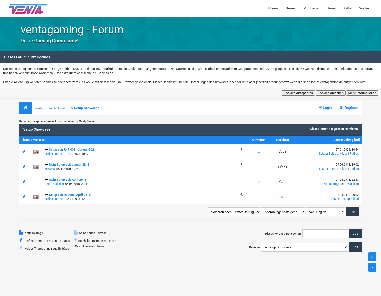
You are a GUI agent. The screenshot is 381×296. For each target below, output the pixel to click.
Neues (291, 8)
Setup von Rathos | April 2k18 (70, 195)
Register (349, 108)
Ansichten (282, 140)
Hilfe (347, 8)
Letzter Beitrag (343, 140)
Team (331, 8)
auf (357, 140)
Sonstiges (64, 108)
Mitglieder (311, 8)
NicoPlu (50, 169)
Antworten (258, 140)
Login (325, 108)
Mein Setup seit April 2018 (68, 179)
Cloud (355, 199)
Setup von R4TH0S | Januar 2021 (72, 149)
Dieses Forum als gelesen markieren (334, 129)
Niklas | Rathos (54, 154)
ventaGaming (44, 108)
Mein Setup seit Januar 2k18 (69, 164)
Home (273, 8)
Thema (25, 140)
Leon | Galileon (54, 184)
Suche (364, 8)
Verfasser (39, 140)
